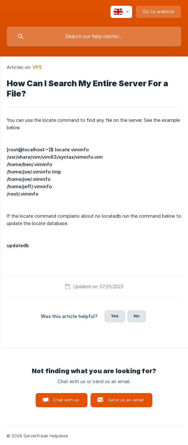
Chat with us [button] (66, 399)
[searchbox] (94, 36)
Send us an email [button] (126, 399)
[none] (121, 12)
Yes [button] (115, 315)
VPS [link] (36, 67)
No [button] (136, 315)
